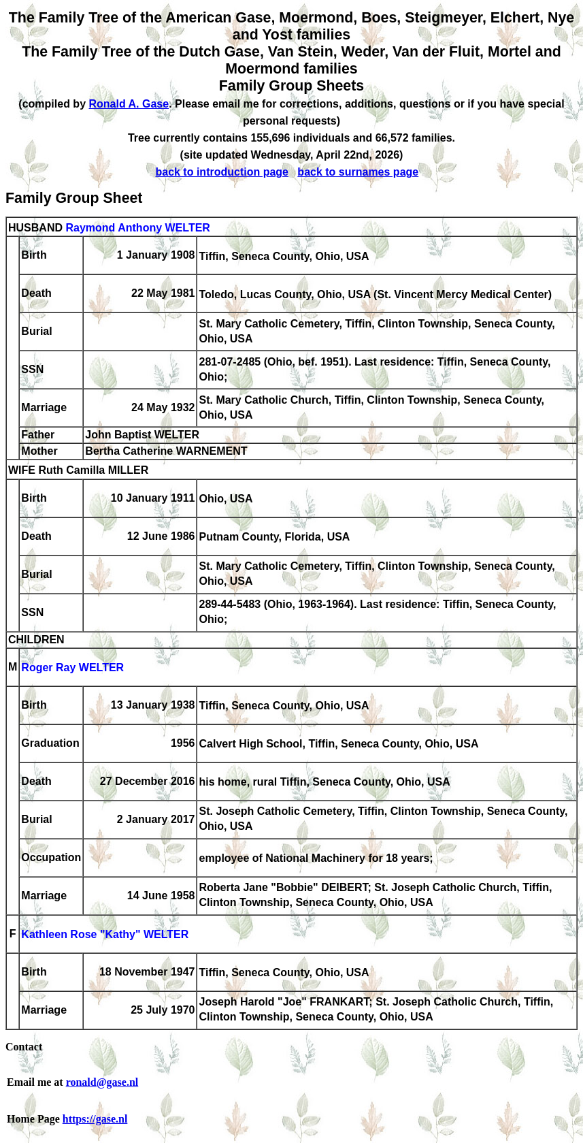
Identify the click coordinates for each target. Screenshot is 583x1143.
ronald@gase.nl (102, 1082)
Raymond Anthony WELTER (137, 228)
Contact (23, 1046)
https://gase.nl (95, 1119)
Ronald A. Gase (128, 104)
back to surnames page (357, 172)
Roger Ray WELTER (72, 668)
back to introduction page (221, 172)
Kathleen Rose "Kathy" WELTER (104, 935)
